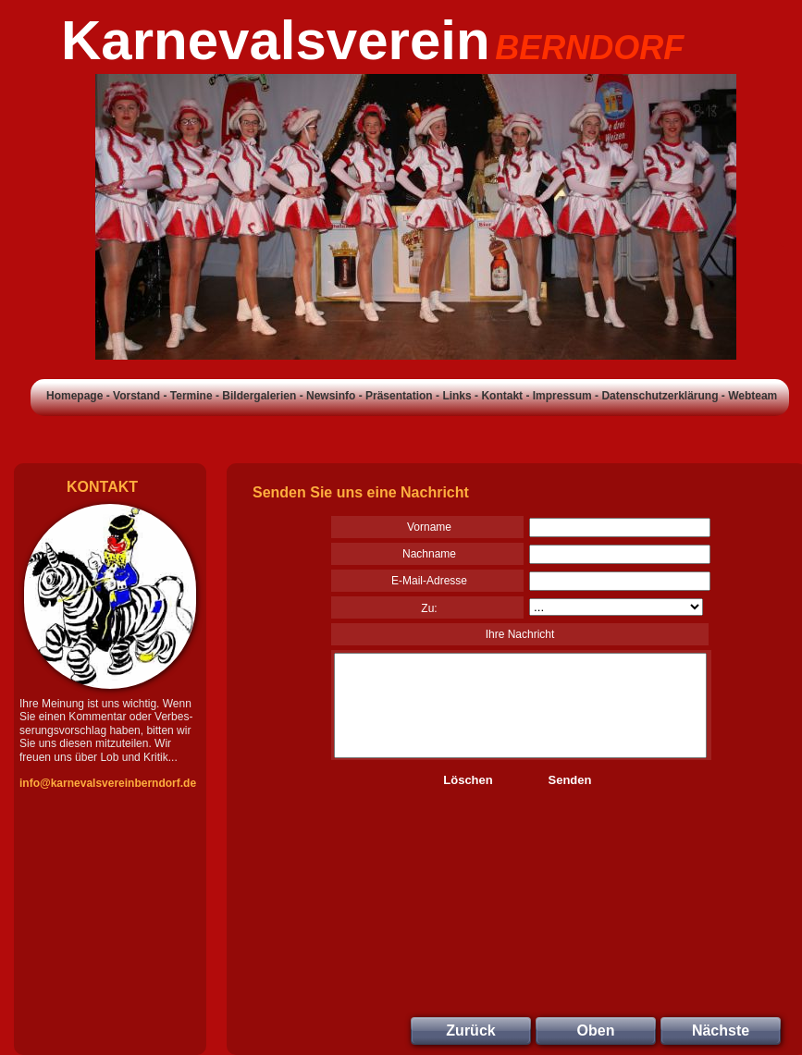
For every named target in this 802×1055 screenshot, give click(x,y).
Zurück (470, 1030)
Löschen (467, 780)
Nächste (720, 1030)
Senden (570, 780)
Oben (596, 1030)
